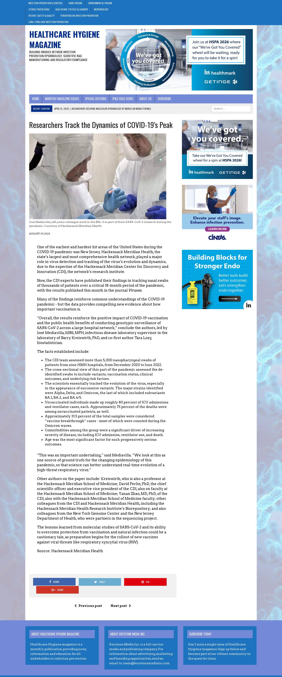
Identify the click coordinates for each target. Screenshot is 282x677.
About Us (142, 101)
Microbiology (101, 9)
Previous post (87, 600)
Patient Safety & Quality (41, 15)
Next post (119, 600)
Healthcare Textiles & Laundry (71, 9)
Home (31, 101)
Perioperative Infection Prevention (79, 15)
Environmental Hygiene (100, 3)
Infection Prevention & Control (45, 3)
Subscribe (160, 101)
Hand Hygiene (75, 3)
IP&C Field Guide (119, 101)
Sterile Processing (39, 9)
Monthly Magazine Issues (58, 101)
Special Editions (92, 101)
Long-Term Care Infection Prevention (48, 22)
